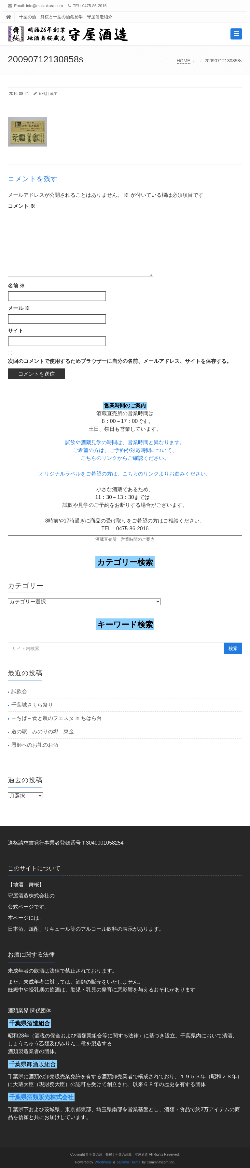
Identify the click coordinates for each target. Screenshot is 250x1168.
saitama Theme (129, 1162)
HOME (183, 60)
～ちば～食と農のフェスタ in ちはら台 (56, 718)
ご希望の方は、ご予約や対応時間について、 (125, 450)
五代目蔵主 (48, 93)
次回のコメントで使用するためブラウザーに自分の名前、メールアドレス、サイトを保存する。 (120, 361)
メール (19, 308)
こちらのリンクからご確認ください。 (125, 458)
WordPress (103, 1162)
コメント (21, 206)
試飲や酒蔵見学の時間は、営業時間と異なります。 (125, 442)
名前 (16, 285)
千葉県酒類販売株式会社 (41, 1097)
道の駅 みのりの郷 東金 (42, 731)
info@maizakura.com (44, 6)
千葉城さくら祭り (32, 705)
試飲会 (19, 691)
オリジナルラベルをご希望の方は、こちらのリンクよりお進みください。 (125, 473)
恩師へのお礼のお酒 (34, 745)
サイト (15, 331)
